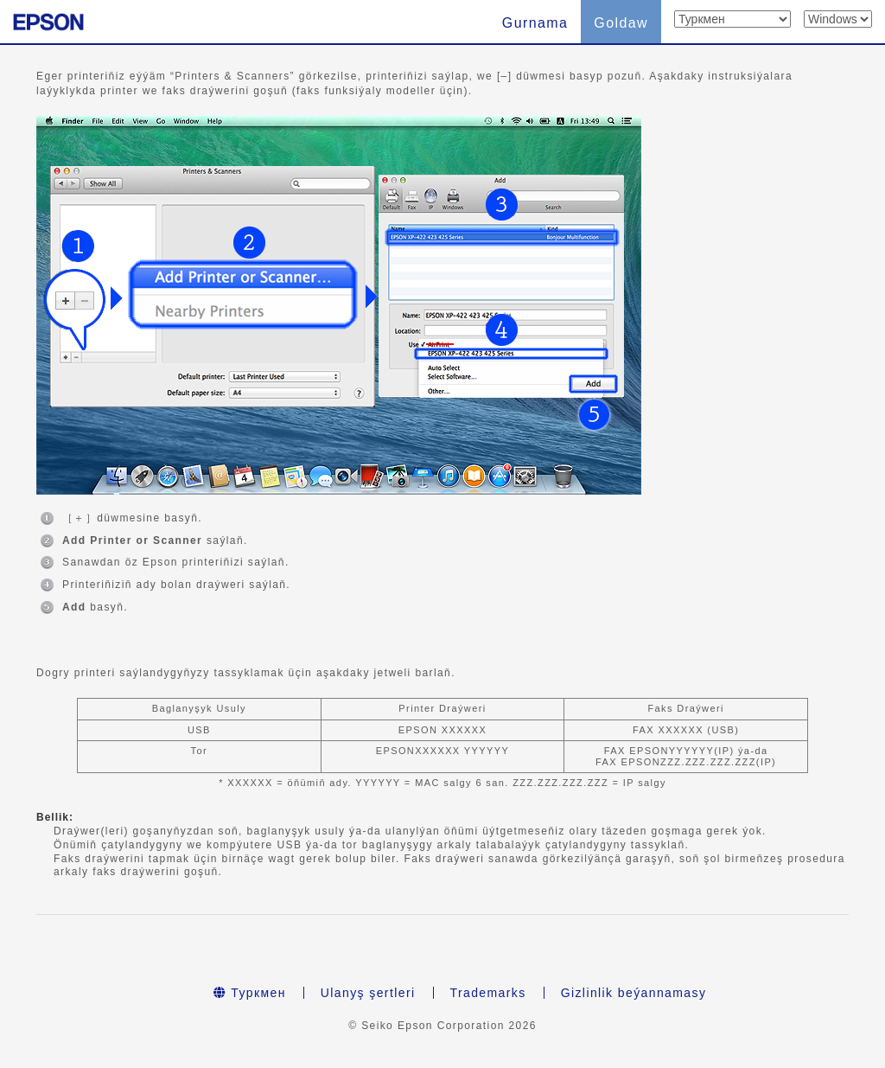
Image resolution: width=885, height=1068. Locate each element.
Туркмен (249, 993)
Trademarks (488, 993)
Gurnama (535, 23)
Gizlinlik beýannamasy (634, 993)
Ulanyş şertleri (368, 993)
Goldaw (621, 23)
